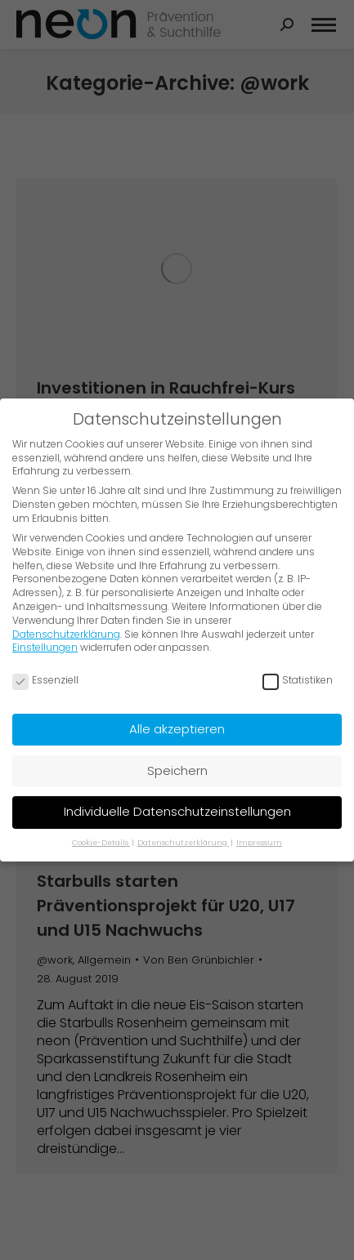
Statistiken (297, 680)
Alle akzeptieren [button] (177, 728)
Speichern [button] (177, 770)
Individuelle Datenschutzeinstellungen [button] (177, 811)
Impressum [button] (259, 842)
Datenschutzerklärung (66, 633)
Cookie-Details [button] (101, 842)
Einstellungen (45, 647)
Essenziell (45, 680)
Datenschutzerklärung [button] (183, 842)
